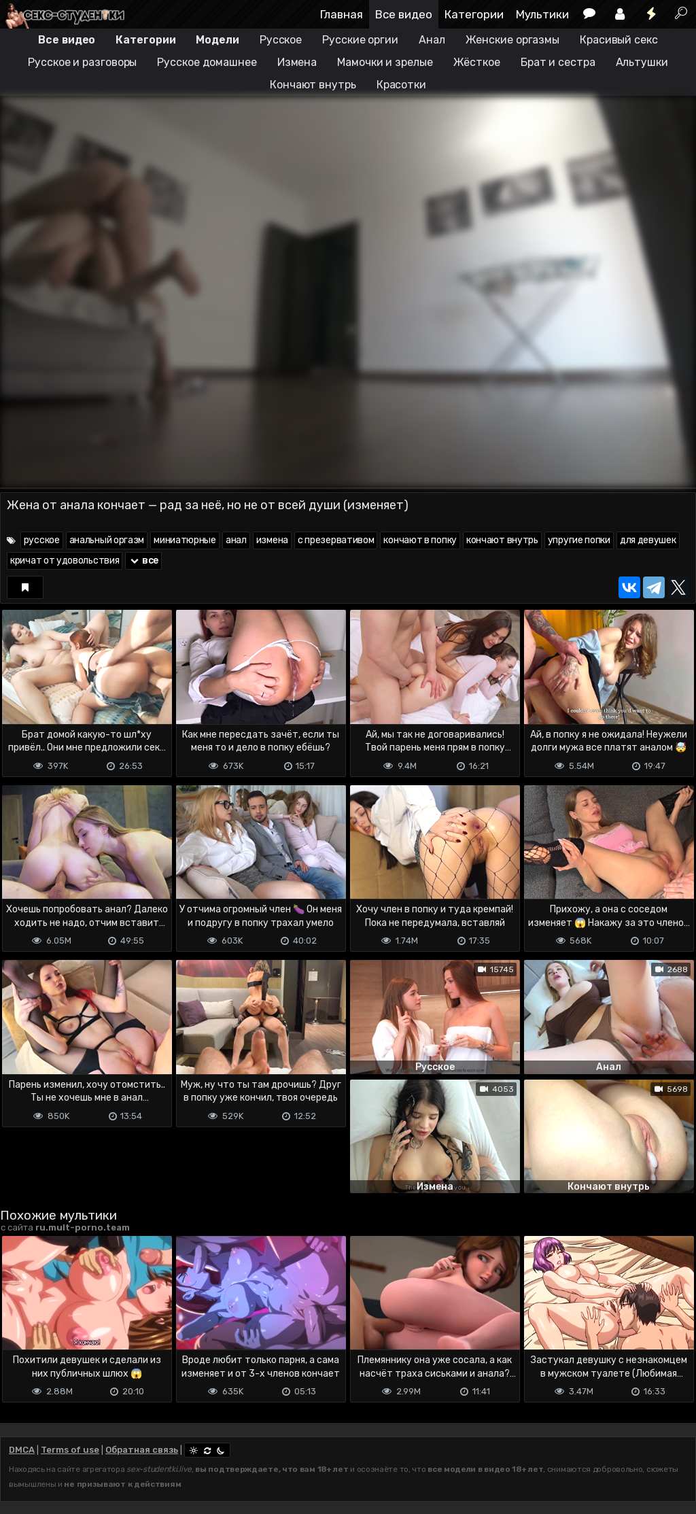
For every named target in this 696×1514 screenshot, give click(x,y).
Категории (474, 14)
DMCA (22, 1450)
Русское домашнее (206, 62)
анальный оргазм (107, 540)
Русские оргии (360, 39)
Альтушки (642, 62)
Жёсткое (476, 62)
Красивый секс (619, 39)
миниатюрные (185, 540)
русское (42, 540)
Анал (432, 39)
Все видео (403, 14)
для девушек (648, 540)
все (143, 560)
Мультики (542, 14)
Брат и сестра (558, 62)
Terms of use (70, 1450)
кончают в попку (420, 540)
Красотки (401, 84)
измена (272, 540)
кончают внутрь (502, 540)
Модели (217, 39)
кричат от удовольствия (64, 560)
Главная (341, 14)
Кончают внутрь (313, 84)
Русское (281, 39)
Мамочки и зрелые (384, 62)
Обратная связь (141, 1450)
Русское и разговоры (82, 62)
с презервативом (336, 540)
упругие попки (579, 540)
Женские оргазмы (513, 39)
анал (236, 540)
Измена (297, 62)
